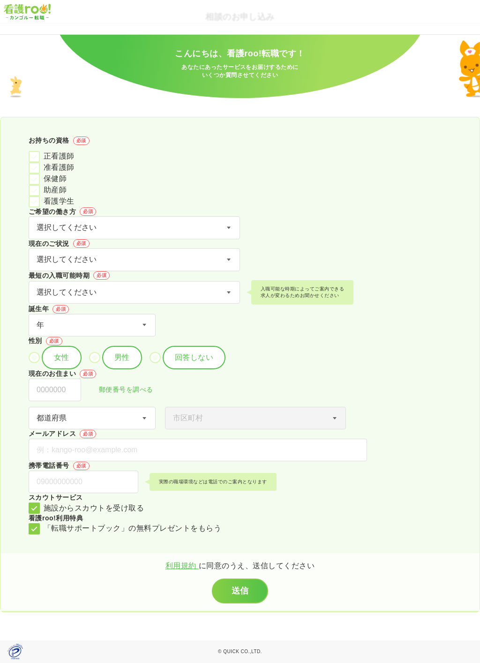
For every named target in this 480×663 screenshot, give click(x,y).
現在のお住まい (62, 374)
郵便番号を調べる (121, 390)
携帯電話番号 (59, 466)
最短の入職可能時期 (69, 275)
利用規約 (182, 566)
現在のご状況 (59, 243)
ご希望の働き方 (62, 211)
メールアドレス (62, 434)
